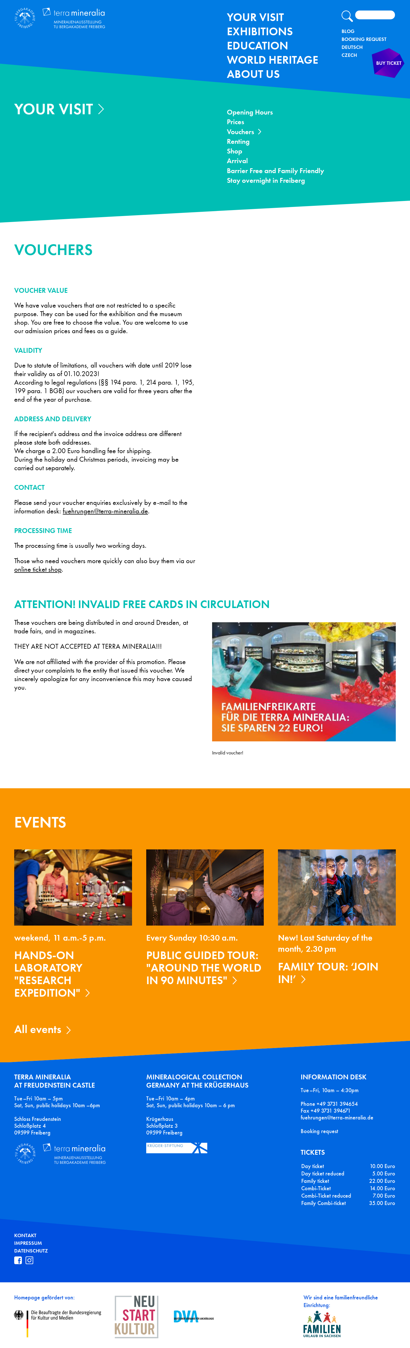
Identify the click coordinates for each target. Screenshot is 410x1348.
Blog (348, 31)
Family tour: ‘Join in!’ (328, 973)
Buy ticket (378, 78)
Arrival (237, 161)
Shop (234, 151)
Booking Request (364, 39)
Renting (238, 141)
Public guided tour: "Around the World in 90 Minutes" (204, 968)
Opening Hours (250, 112)
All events (37, 1029)
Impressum (28, 1243)
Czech (349, 55)
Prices (235, 122)
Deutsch (352, 47)
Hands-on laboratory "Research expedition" (48, 974)
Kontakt (25, 1235)
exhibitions (260, 31)
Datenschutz (31, 1251)
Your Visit (255, 17)
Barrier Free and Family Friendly (275, 171)
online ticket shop (38, 569)
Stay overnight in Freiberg (266, 180)
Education (257, 45)
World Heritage (272, 60)
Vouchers (240, 132)
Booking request (319, 1131)
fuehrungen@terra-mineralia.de (105, 511)
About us (253, 74)
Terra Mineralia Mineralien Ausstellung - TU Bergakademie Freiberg (84, 23)
